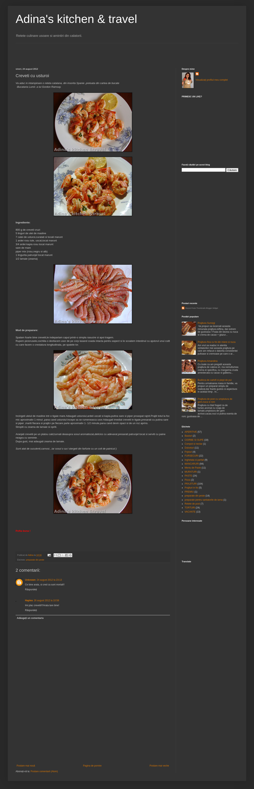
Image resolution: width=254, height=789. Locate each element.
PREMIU (189, 491)
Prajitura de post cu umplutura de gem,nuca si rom (215, 400)
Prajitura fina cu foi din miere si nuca (216, 342)
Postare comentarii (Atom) (44, 771)
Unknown (30, 580)
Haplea (29, 600)
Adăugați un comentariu (30, 618)
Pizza (187, 479)
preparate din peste (35, 560)
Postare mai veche (159, 765)
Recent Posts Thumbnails (195, 308)
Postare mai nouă (26, 765)
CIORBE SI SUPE (194, 440)
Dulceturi (189, 447)
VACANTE (190, 511)
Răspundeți (31, 589)
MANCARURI (192, 463)
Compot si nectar (193, 443)
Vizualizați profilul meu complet (212, 80)
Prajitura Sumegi (206, 323)
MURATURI (191, 471)
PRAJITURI (191, 483)
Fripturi (188, 451)
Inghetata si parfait (194, 460)
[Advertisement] (87, 52)
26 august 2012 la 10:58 (46, 600)
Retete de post (192, 503)
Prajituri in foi (191, 487)
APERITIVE (191, 432)
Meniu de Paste (193, 467)
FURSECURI (191, 455)
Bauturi (188, 435)
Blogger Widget (212, 308)
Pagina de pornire (92, 765)
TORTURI (190, 507)
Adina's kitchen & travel (76, 18)
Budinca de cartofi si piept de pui (215, 380)
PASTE (188, 475)
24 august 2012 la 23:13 (49, 580)
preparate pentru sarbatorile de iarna (204, 499)
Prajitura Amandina (207, 361)
